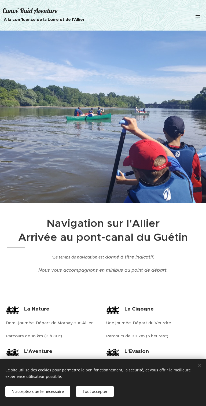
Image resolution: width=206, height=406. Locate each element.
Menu (198, 15)
